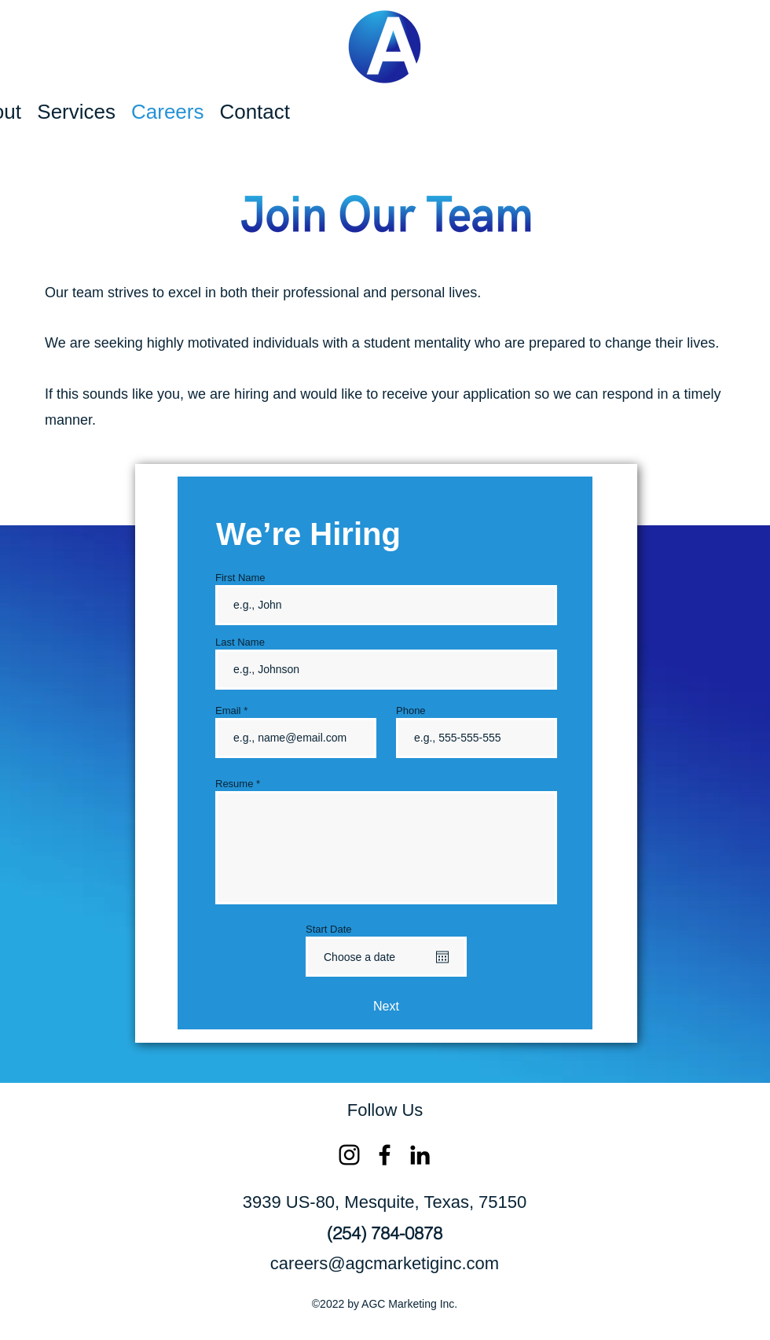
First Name (240, 577)
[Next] (386, 1007)
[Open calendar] (442, 957)
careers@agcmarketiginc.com (384, 1263)
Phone (411, 710)
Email (228, 710)
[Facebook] (384, 1155)
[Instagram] (349, 1155)
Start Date (329, 929)
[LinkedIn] (420, 1155)
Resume (234, 784)
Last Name (240, 642)
